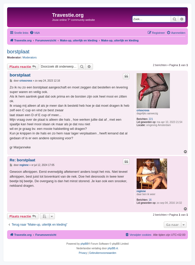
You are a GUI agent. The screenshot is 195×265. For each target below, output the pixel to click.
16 (150, 199)
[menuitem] (35, 33)
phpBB (84, 243)
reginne (141, 191)
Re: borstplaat (22, 160)
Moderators (30, 57)
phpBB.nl (113, 248)
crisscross (143, 110)
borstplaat (18, 51)
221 (151, 119)
